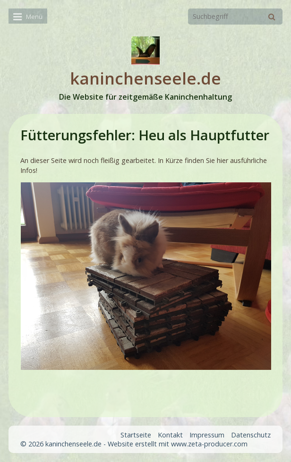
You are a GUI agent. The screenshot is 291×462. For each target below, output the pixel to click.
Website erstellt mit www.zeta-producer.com (178, 443)
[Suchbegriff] (235, 17)
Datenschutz (251, 434)
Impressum (206, 434)
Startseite (135, 434)
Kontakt (170, 434)
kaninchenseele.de (145, 78)
